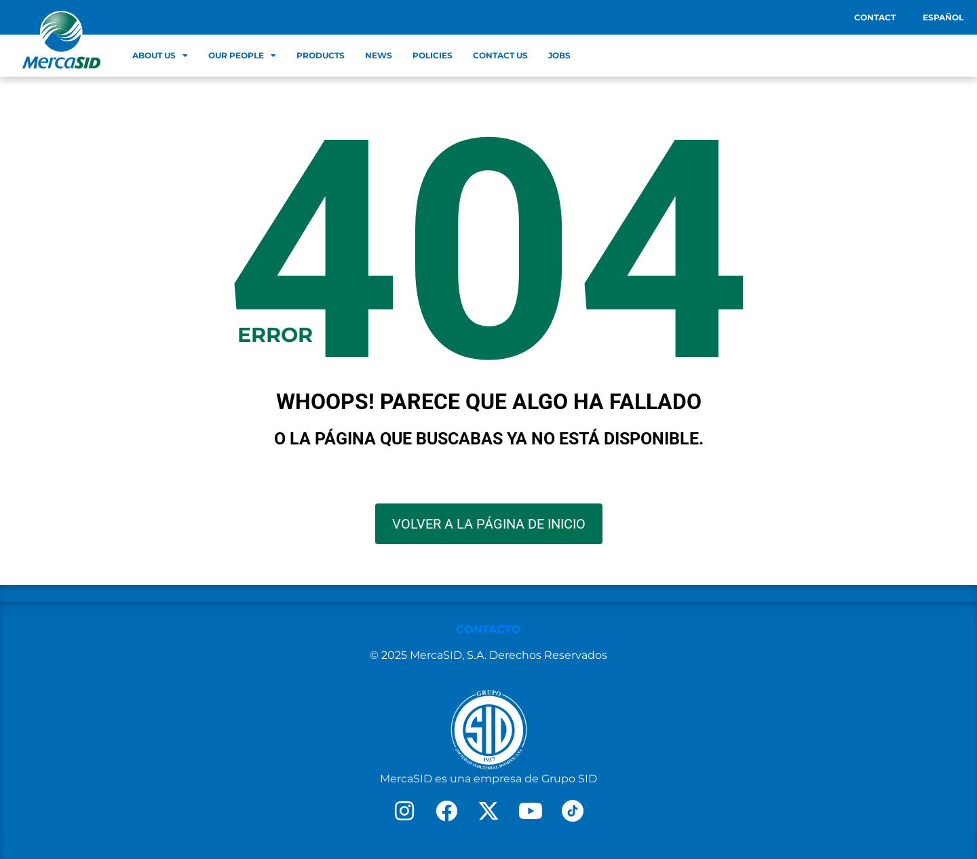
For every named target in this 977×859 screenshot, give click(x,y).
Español (943, 17)
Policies (433, 55)
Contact (875, 17)
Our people (242, 55)
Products (320, 55)
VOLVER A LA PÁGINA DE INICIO (489, 524)
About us (160, 55)
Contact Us (500, 55)
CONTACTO (488, 629)
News (378, 55)
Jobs (559, 55)
